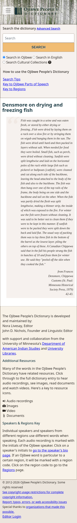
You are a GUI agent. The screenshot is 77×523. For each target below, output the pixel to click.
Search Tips (11, 79)
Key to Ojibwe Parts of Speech (26, 84)
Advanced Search (48, 28)
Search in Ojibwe (17, 57)
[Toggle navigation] (8, 10)
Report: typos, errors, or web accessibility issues (34, 502)
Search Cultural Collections (25, 62)
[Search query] (38, 38)
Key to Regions (14, 89)
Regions (8, 470)
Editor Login (11, 516)
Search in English (47, 57)
